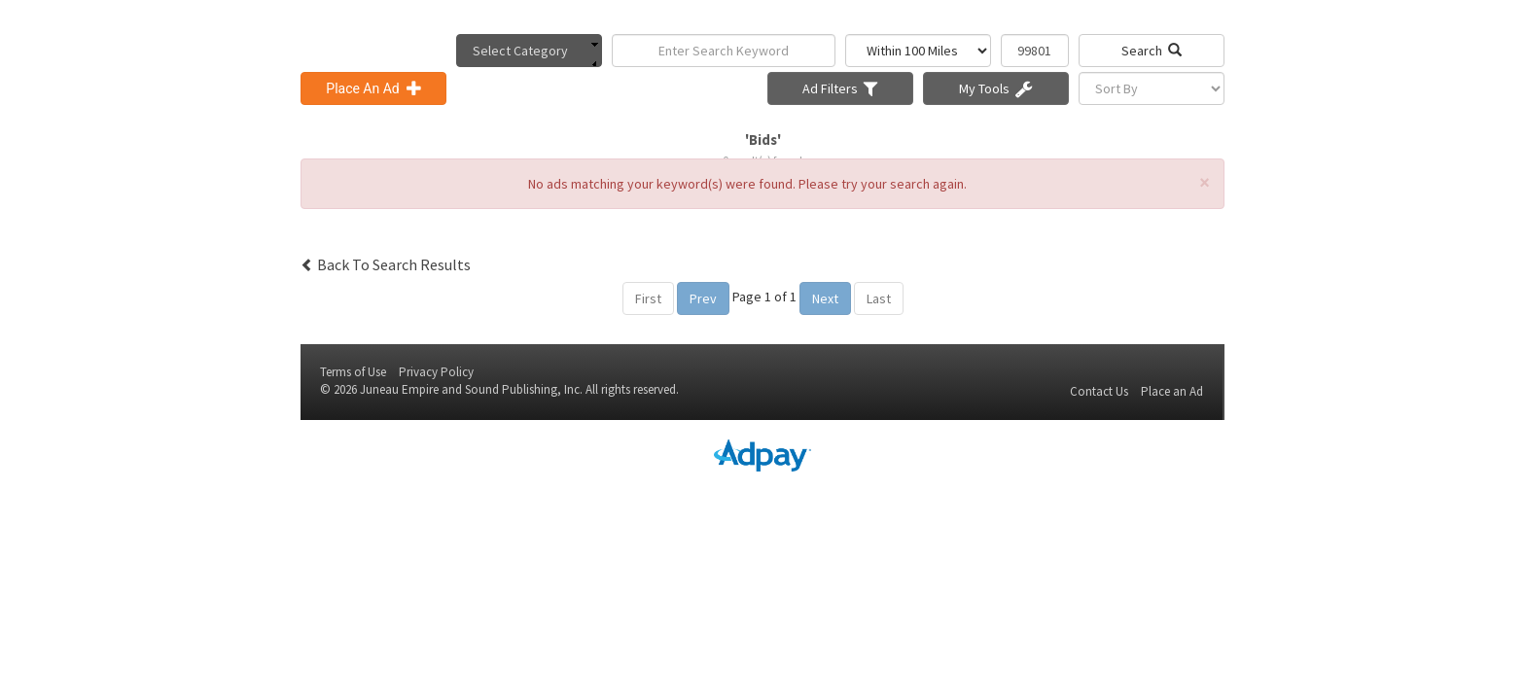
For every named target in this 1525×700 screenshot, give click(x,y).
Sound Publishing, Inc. (524, 389)
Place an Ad (1172, 391)
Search (1151, 50)
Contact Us (1099, 391)
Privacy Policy (436, 372)
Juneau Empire (399, 389)
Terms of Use (353, 372)
